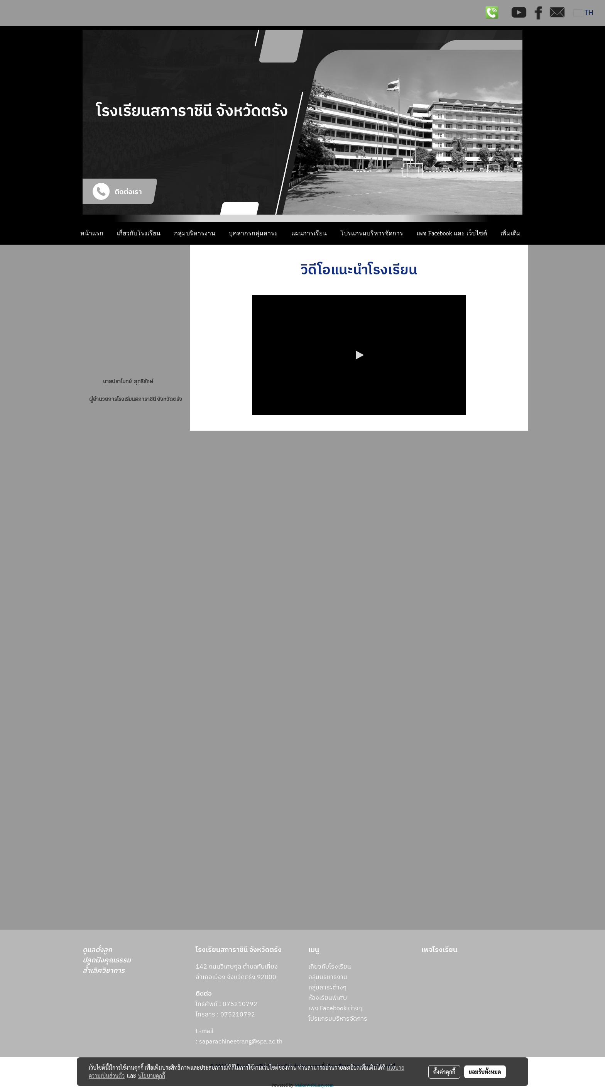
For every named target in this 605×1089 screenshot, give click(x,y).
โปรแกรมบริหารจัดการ (371, 233)
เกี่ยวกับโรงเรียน (139, 233)
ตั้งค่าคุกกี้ (444, 1071)
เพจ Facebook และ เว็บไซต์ (452, 233)
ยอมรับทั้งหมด (485, 1071)
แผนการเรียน (309, 233)
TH (583, 13)
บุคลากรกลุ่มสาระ (253, 233)
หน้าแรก (91, 233)
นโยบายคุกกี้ (151, 1075)
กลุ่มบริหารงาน (194, 233)
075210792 (237, 1015)
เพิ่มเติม (510, 233)
